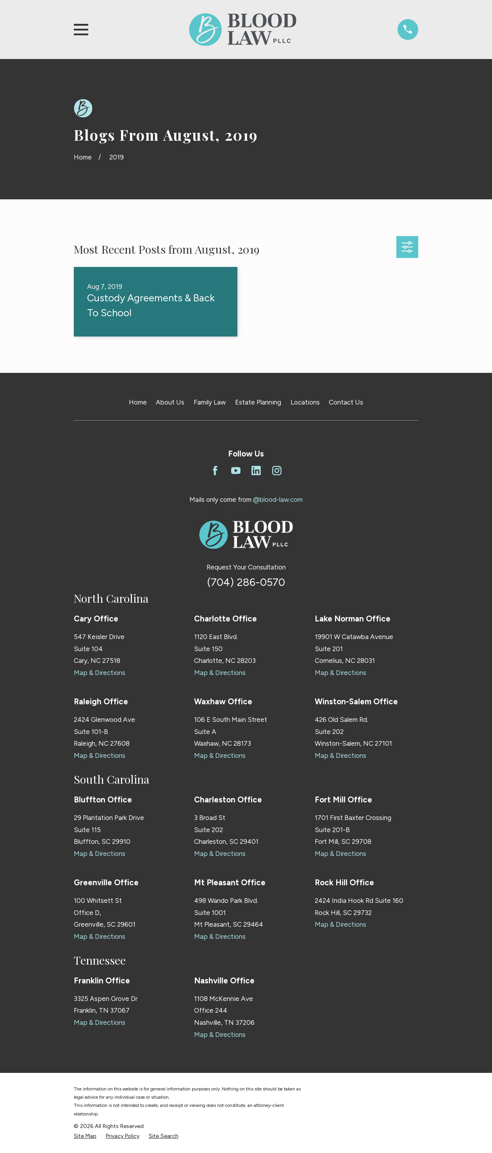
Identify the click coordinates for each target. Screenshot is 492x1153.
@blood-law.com (278, 499)
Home (138, 402)
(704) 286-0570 (246, 582)
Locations (305, 402)
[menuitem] (85, 1136)
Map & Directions (99, 673)
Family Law (210, 402)
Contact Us (346, 402)
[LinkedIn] (256, 470)
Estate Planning (258, 402)
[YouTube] (236, 470)
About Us (170, 402)
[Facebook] (215, 470)
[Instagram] (277, 470)
